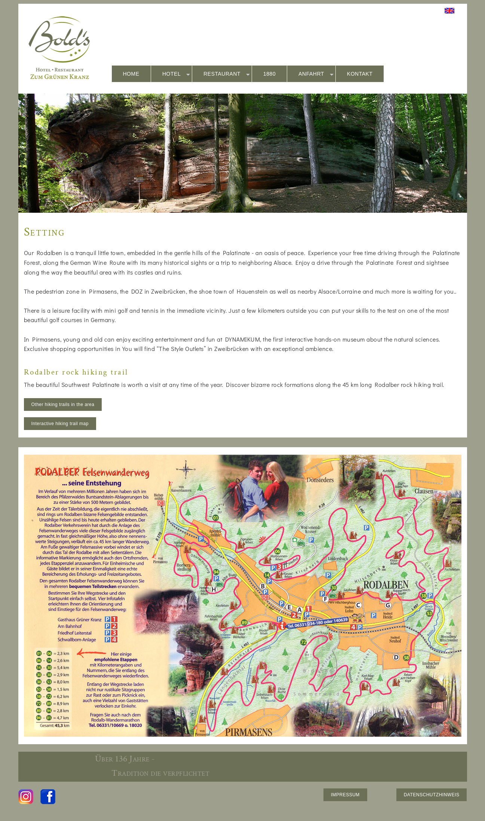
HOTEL (176, 74)
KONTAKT (360, 74)
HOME (131, 74)
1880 (269, 74)
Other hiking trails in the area (63, 404)
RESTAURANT (226, 74)
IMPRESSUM (345, 794)
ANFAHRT (316, 74)
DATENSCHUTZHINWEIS (432, 794)
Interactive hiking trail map (60, 423)
